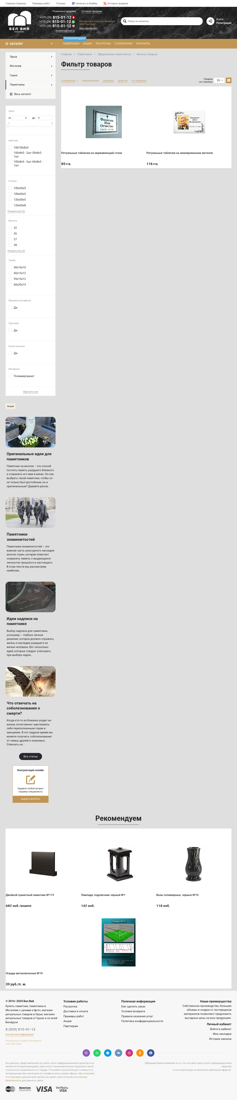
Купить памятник (17, 1006)
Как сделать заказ (133, 1006)
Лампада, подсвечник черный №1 (106, 892)
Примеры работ (41, 3)
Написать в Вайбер (84, 3)
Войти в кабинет (220, 1029)
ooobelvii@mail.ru (65, 30)
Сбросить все (30, 391)
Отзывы (60, 3)
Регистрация (223, 22)
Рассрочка (103, 43)
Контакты (143, 43)
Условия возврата (133, 1011)
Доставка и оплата (76, 1011)
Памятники (72, 42)
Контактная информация (20, 1034)
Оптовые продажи (116, 3)
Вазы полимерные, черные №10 (180, 892)
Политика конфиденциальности (142, 1021)
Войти (219, 19)
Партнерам (71, 1026)
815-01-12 (57, 17)
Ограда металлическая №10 (26, 970)
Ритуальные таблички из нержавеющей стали (94, 150)
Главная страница (16, 3)
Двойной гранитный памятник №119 (32, 892)
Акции (87, 43)
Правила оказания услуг (137, 1016)
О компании (124, 43)
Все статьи (31, 756)
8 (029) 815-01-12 (20, 1029)
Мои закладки (222, 1034)
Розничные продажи (64, 11)
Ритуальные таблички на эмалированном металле (182, 150)
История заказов (220, 1039)
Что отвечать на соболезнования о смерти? (23, 708)
